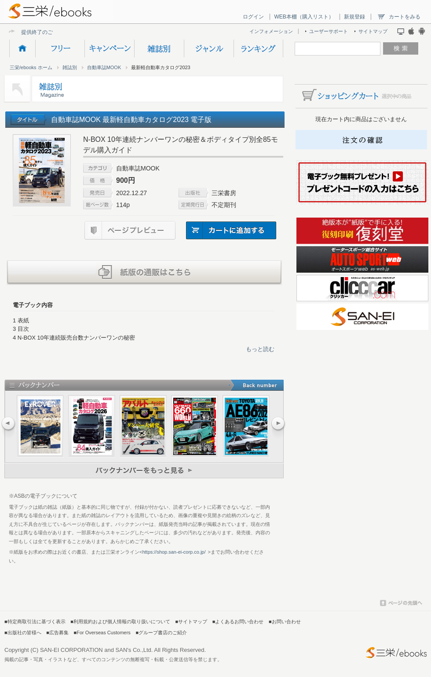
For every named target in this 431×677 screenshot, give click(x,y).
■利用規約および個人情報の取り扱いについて (120, 621)
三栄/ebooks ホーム (31, 67)
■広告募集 (57, 632)
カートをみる (404, 17)
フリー (59, 48)
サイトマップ (372, 31)
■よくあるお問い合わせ (238, 621)
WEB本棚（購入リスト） (303, 17)
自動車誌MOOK (104, 67)
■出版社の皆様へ (22, 632)
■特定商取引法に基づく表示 (35, 621)
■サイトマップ (191, 621)
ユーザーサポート (328, 31)
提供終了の (34, 32)
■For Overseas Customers (102, 632)
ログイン (253, 17)
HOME (22, 48)
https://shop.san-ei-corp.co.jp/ (173, 552)
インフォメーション (271, 31)
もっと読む (260, 349)
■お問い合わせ (285, 621)
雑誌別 (159, 48)
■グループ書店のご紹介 (161, 632)
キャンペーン (109, 48)
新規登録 (354, 17)
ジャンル (209, 48)
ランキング (258, 48)
